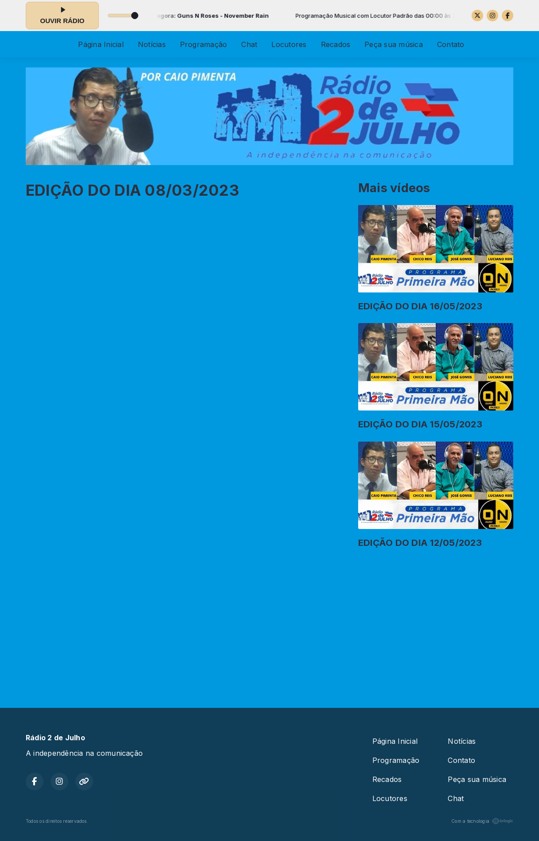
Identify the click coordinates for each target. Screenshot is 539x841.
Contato (451, 44)
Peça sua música (393, 44)
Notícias (152, 44)
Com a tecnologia (482, 821)
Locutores (288, 44)
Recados (336, 44)
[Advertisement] (269, 624)
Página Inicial (100, 44)
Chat (249, 44)
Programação (203, 44)
